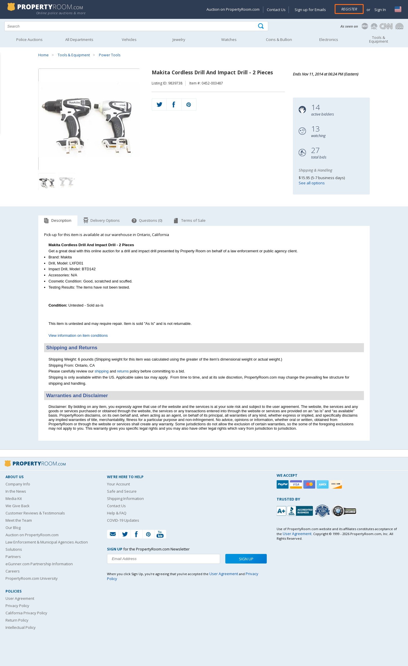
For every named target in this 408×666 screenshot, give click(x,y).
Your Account (118, 484)
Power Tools (109, 55)
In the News (16, 491)
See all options (312, 183)
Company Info (18, 484)
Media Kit (14, 498)
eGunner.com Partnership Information (39, 563)
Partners (13, 556)
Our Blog (13, 527)
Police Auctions (29, 39)
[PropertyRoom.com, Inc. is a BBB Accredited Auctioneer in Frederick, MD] (295, 510)
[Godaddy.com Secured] (345, 511)
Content (5, 73)
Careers (13, 571)
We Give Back (18, 505)
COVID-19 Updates (123, 520)
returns (123, 371)
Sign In (379, 9)
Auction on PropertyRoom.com (233, 9)
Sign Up (246, 558)
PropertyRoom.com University (32, 578)
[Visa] (296, 484)
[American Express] (323, 484)
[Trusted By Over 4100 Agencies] (323, 511)
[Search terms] (136, 26)
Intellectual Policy (21, 627)
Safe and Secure (122, 491)
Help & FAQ (116, 513)
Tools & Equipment (74, 55)
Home (43, 55)
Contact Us (276, 9)
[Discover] (336, 484)
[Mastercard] (310, 484)
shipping (101, 371)
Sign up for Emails (310, 9)
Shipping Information (125, 498)
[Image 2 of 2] (67, 181)
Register (349, 9)
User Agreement (20, 598)
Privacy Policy (17, 605)
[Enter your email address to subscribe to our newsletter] (163, 559)
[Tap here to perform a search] (261, 26)
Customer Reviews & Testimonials (35, 513)
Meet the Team (19, 520)
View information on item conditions (78, 335)
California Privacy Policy (26, 612)
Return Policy (17, 620)
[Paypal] (283, 484)
